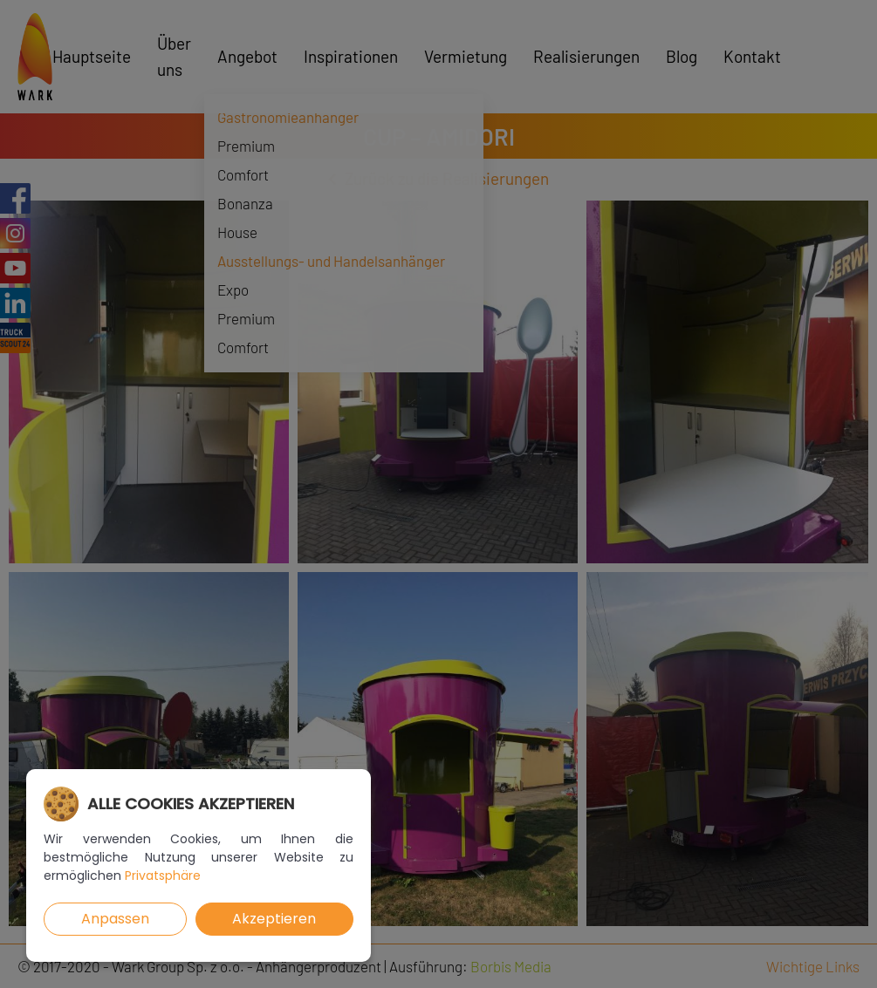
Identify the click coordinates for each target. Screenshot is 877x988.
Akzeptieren (274, 919)
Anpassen (115, 919)
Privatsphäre (163, 875)
